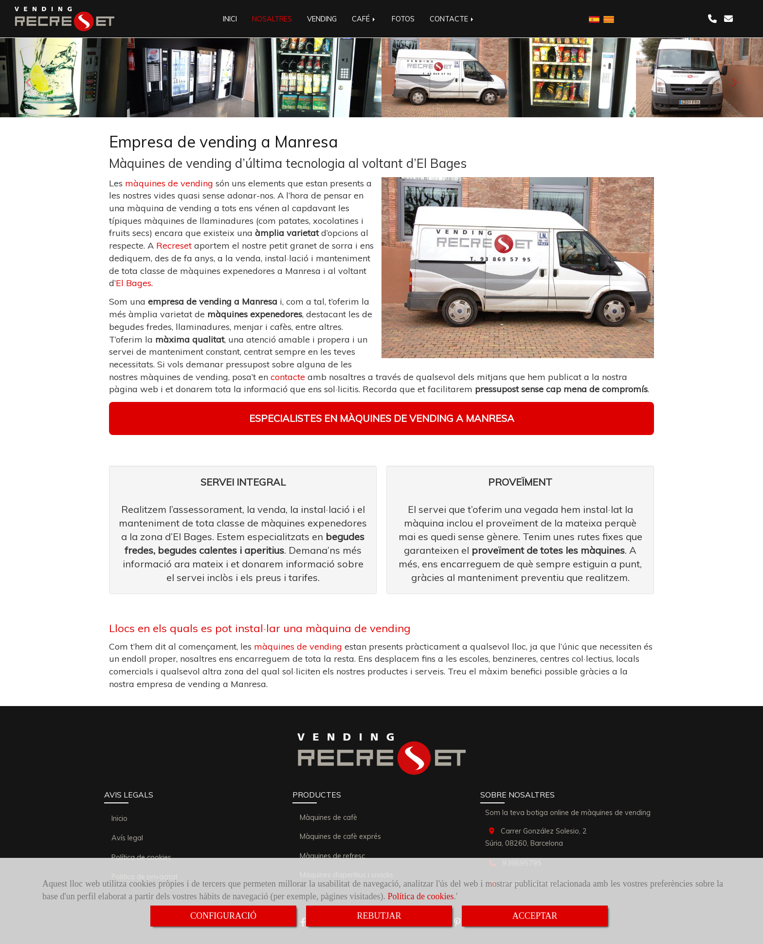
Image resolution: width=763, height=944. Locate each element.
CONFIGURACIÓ (223, 916)
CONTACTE (452, 19)
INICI (230, 19)
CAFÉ (364, 19)
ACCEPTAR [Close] (535, 916)
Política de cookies (421, 896)
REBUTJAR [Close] (379, 916)
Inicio (119, 818)
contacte (288, 376)
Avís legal (127, 838)
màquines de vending (169, 183)
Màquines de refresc (332, 856)
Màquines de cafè (328, 817)
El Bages (133, 283)
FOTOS (403, 19)
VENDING (322, 19)
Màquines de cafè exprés (340, 836)
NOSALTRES (272, 19)
